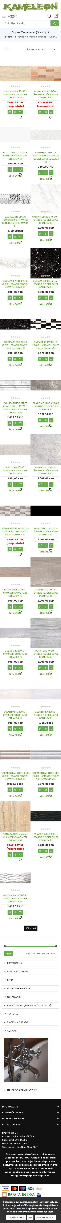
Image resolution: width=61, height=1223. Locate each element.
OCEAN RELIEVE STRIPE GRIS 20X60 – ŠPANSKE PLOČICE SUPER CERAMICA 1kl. (45, 776)
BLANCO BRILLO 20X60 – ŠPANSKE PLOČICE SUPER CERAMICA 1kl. (15, 155)
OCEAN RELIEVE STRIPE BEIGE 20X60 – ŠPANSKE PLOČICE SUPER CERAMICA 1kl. (15, 776)
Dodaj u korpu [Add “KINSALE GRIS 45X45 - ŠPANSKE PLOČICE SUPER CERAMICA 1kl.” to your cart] (40, 484)
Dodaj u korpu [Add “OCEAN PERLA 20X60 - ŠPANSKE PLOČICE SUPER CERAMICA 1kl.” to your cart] (40, 728)
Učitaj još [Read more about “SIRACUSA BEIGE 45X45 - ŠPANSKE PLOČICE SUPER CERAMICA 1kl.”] (10, 854)
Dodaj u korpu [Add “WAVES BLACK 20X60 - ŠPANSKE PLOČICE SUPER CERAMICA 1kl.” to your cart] (40, 851)
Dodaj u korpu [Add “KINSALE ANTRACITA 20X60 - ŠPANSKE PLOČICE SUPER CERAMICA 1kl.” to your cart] (40, 420)
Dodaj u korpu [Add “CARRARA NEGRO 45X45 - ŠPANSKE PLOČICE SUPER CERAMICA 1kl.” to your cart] (40, 298)
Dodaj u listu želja (20, 112)
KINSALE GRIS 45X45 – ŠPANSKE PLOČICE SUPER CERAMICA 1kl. (46, 470)
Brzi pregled (15, 112)
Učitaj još (30, 928)
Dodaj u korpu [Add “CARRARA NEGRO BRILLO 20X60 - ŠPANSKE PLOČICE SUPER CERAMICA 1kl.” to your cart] (10, 359)
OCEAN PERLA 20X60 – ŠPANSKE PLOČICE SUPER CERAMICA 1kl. (46, 715)
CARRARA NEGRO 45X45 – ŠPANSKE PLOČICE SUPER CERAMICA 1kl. (46, 284)
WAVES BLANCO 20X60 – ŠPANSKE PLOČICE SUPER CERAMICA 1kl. (15, 898)
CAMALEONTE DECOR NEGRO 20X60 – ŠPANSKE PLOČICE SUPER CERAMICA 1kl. (15, 221)
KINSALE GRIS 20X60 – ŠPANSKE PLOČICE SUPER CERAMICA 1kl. (15, 470)
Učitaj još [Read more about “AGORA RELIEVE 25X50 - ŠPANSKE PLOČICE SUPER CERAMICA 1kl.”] (40, 112)
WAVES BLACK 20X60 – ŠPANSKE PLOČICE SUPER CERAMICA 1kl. (46, 837)
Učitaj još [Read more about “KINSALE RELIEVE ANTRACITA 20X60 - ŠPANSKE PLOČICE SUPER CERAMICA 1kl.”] (10, 549)
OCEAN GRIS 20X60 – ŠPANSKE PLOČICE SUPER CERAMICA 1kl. (15, 654)
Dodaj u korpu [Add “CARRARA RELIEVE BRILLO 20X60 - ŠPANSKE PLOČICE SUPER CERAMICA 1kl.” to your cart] (40, 359)
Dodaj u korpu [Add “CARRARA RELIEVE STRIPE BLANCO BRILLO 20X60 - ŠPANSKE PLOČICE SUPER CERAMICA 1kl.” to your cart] (10, 423)
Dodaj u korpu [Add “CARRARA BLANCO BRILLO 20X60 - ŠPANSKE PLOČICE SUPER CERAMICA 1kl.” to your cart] (10, 298)
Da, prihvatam (16, 1217)
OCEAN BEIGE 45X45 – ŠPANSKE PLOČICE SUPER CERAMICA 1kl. (46, 592)
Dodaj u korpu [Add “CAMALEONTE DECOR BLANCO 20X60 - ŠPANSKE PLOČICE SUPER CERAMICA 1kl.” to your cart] (40, 172)
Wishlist (49, 16)
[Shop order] (41, 49)
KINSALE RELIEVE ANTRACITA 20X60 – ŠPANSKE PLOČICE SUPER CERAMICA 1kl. (15, 531)
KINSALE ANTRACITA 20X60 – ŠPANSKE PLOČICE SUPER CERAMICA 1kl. (46, 406)
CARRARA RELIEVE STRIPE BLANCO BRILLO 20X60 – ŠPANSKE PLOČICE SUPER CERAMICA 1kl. (15, 408)
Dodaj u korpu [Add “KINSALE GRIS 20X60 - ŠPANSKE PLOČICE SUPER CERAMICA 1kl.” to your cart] (10, 484)
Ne (30, 1217)
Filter (8, 953)
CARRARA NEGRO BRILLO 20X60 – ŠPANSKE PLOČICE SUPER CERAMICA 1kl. (15, 345)
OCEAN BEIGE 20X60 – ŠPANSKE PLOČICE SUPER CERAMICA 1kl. (15, 592)
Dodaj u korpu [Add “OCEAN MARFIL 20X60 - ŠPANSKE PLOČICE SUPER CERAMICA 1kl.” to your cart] (10, 728)
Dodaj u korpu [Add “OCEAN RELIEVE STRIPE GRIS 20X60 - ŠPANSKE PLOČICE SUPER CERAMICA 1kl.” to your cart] (40, 790)
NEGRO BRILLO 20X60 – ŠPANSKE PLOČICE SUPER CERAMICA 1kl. (46, 531)
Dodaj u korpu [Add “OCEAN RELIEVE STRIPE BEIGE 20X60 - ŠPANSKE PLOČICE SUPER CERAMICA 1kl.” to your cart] (10, 790)
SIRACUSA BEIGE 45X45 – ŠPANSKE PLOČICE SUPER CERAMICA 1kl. (15, 837)
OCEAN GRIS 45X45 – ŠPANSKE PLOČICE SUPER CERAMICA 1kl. (46, 654)
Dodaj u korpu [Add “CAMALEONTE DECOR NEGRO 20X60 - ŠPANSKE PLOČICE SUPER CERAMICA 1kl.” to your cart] (10, 236)
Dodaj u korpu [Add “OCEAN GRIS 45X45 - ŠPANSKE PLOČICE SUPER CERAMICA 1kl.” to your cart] (40, 667)
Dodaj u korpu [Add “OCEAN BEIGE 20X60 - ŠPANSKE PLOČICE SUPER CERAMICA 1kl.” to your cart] (10, 606)
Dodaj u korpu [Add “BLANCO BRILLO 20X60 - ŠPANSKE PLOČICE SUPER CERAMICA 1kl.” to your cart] (10, 169)
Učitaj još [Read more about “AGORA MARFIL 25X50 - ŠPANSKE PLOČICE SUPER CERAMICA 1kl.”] (10, 112)
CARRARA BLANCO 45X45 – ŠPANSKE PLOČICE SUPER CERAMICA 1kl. (45, 219)
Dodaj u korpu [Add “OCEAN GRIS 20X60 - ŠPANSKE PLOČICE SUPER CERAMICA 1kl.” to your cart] (10, 667)
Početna (8, 36)
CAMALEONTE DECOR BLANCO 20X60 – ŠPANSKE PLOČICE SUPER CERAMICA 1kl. (46, 157)
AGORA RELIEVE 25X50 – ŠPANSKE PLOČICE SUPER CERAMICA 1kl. (46, 94)
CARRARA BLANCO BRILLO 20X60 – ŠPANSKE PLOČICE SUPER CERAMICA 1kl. (15, 284)
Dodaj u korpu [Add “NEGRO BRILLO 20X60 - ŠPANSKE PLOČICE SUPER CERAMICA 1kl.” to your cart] (40, 545)
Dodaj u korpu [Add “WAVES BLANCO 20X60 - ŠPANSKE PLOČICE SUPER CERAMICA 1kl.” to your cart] (10, 912)
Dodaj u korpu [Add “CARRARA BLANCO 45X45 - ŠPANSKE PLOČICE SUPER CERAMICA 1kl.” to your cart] (40, 233)
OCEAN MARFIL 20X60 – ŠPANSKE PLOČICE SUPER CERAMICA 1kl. (15, 715)
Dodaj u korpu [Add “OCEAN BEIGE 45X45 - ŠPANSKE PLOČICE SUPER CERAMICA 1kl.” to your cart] (40, 606)
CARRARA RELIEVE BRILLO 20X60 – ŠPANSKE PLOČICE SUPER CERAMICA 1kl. (45, 345)
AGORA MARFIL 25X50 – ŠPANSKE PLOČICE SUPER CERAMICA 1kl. (15, 94)
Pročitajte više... (46, 1217)
